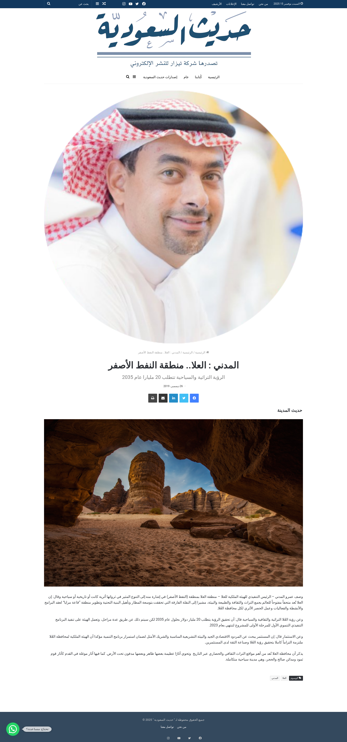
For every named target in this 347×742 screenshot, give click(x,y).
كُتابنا (198, 77)
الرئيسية (214, 77)
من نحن (263, 4)
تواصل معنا (247, 4)
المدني (275, 678)
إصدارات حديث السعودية (160, 77)
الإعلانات (231, 4)
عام (186, 77)
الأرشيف (217, 4)
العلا (284, 678)
